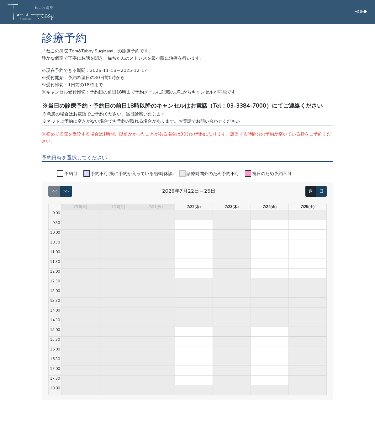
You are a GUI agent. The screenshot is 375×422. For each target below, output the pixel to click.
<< (54, 191)
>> (66, 191)
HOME (361, 11)
